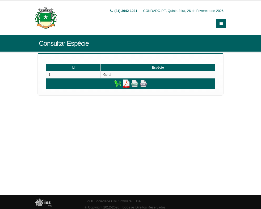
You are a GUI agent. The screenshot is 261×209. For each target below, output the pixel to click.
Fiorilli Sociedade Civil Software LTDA (113, 201)
